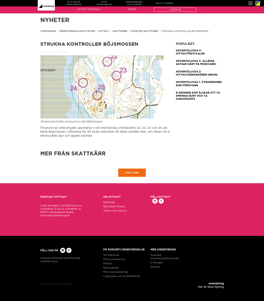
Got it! (244, 277)
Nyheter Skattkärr (144, 31)
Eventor (156, 266)
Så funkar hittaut (114, 206)
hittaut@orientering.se (54, 215)
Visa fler (132, 173)
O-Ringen (157, 262)
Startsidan (48, 31)
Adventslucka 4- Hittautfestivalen (190, 52)
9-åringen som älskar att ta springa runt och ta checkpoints (198, 96)
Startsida (109, 202)
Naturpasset (111, 267)
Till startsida (111, 254)
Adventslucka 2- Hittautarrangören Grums (197, 73)
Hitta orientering (114, 259)
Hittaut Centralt (89, 9)
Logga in (174, 9)
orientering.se (49, 261)
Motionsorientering (115, 271)
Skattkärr (120, 31)
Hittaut (103, 31)
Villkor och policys (115, 210)
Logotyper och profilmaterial (121, 276)
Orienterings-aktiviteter (77, 31)
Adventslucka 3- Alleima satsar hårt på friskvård (196, 62)
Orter (132, 9)
